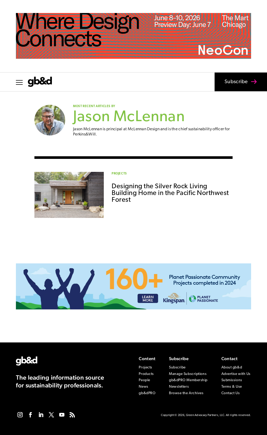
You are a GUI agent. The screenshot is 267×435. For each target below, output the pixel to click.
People (144, 380)
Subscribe (233, 85)
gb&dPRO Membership (188, 380)
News (143, 387)
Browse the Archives (186, 393)
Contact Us (230, 393)
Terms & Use (231, 387)
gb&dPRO (147, 393)
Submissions (231, 380)
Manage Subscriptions (188, 374)
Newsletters (179, 387)
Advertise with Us (236, 374)
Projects (119, 173)
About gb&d (231, 367)
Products (146, 374)
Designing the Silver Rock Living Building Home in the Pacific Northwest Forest (170, 193)
